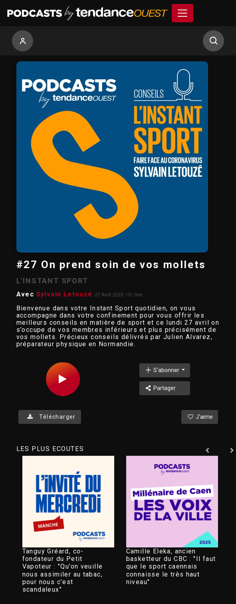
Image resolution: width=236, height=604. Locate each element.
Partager (160, 388)
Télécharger (50, 417)
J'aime (199, 417)
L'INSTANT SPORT (52, 281)
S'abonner (162, 370)
